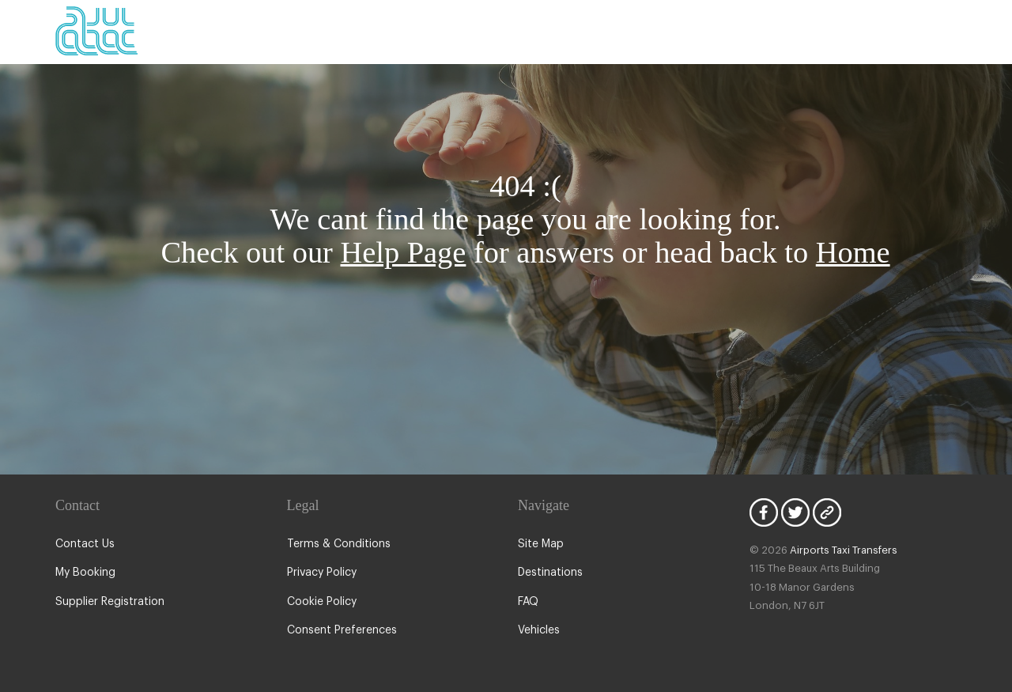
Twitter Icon (795, 512)
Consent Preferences (339, 630)
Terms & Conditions (335, 544)
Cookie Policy (320, 602)
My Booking (84, 572)
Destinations (548, 572)
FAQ (529, 602)
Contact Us (82, 544)
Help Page (403, 252)
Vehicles (538, 630)
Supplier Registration (106, 602)
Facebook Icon (764, 512)
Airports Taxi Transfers (836, 550)
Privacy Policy (321, 572)
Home (853, 252)
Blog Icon (827, 512)
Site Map (539, 544)
